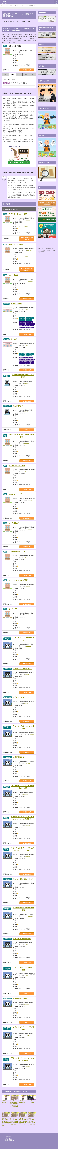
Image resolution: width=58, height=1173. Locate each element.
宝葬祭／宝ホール (21, 1021)
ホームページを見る (23, 226)
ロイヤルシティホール (19, 214)
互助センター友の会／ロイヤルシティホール (22, 1082)
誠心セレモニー (16, 498)
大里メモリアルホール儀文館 (23, 643)
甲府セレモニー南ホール (23, 674)
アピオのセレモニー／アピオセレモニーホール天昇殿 (22, 828)
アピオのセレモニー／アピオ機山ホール (22, 797)
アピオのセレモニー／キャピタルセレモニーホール (22, 863)
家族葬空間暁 (17, 305)
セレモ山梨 (14, 527)
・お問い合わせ (8, 1161)
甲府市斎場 (18, 408)
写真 (26, 74)
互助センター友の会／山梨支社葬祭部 (21, 438)
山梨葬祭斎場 (19, 767)
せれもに (44, 1170)
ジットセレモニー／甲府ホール (23, 990)
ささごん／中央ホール (24, 957)
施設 (5, 74)
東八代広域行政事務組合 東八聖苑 (24, 377)
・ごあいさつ (7, 1160)
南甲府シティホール (22, 706)
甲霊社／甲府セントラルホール (23, 926)
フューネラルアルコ (18, 556)
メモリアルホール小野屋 (20, 585)
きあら (14, 341)
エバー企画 (14, 276)
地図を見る (28, 220)
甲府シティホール (17, 245)
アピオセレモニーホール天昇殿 (23, 736)
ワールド (13, 614)
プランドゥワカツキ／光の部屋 (23, 1051)
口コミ (12, 74)
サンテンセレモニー (18, 469)
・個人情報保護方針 (9, 1163)
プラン (19, 74)
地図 (33, 74)
